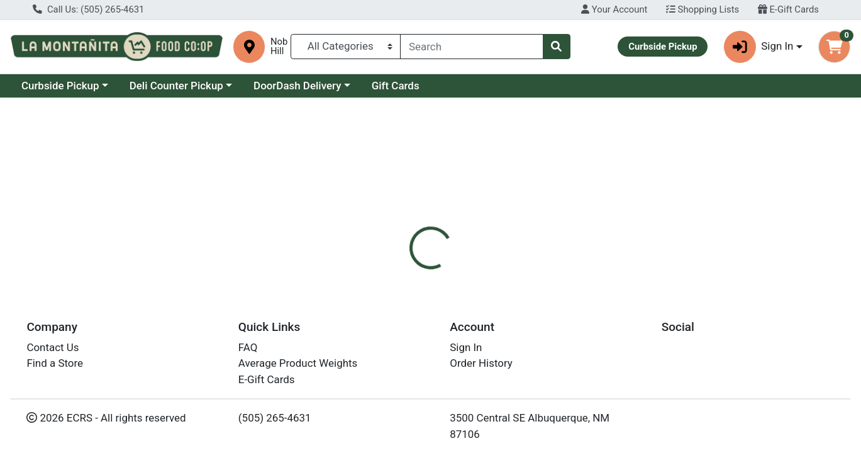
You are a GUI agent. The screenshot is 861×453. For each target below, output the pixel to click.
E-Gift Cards (788, 9)
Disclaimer (453, 283)
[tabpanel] (610, 361)
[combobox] (471, 46)
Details (393, 283)
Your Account (614, 9)
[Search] (471, 46)
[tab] (393, 283)
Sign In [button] (759, 47)
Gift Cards (395, 85)
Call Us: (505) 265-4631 (88, 9)
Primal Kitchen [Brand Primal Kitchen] (524, 362)
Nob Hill (278, 46)
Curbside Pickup (60, 85)
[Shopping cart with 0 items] (834, 47)
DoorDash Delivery (297, 85)
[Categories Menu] (346, 46)
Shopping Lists (702, 9)
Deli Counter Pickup (176, 85)
